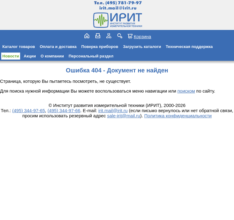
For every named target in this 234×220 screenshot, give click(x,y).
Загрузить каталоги (142, 46)
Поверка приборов (99, 46)
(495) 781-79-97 (123, 3)
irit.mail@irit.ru (118, 8)
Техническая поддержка (189, 46)
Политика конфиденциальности (177, 115)
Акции (30, 56)
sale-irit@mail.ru (123, 115)
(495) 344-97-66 (64, 110)
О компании (52, 56)
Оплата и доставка (58, 46)
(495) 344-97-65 (28, 110)
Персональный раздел (91, 56)
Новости (10, 56)
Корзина (142, 36)
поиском (186, 91)
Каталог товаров (18, 46)
